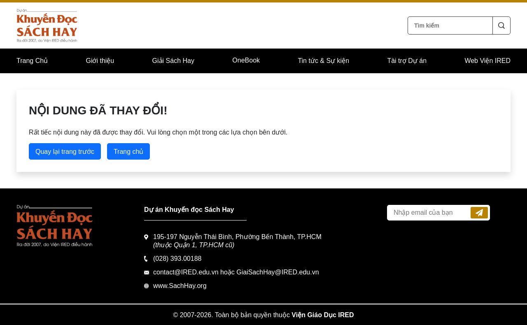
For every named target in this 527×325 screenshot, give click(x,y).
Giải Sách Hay (173, 60)
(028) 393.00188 (177, 258)
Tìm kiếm (501, 25)
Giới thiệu (100, 60)
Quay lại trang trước (64, 151)
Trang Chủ (32, 60)
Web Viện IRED (487, 60)
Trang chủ (129, 151)
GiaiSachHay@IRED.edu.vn (277, 272)
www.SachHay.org (180, 285)
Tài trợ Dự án (407, 60)
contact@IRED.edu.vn (186, 272)
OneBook (246, 60)
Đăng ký (479, 212)
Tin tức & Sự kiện (323, 60)
